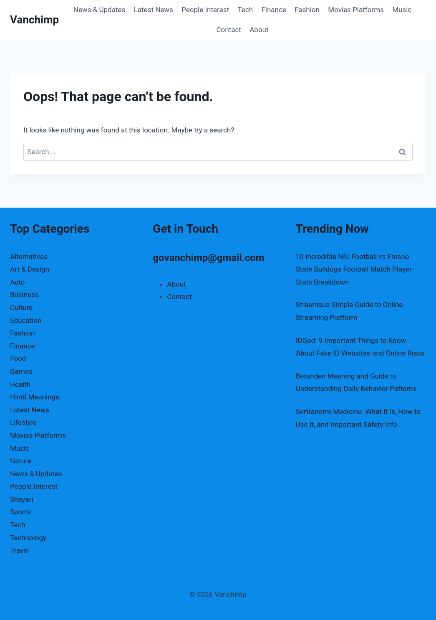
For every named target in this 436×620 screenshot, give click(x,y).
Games (21, 371)
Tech (245, 9)
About (259, 29)
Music (401, 9)
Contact (228, 29)
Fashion (307, 9)
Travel (19, 550)
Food (18, 358)
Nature (20, 461)
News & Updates (99, 9)
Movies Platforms (356, 9)
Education (25, 320)
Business (24, 294)
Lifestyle (23, 422)
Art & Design (29, 269)
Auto (17, 282)
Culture (21, 307)
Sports (20, 512)
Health (20, 384)
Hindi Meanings (34, 397)
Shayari (21, 499)
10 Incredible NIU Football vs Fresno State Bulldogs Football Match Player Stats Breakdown (354, 269)
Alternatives (29, 256)
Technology (28, 538)
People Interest (205, 9)
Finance (273, 9)
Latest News (153, 9)
